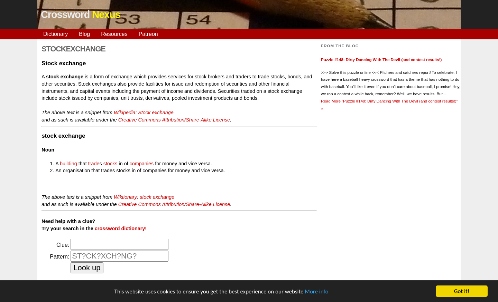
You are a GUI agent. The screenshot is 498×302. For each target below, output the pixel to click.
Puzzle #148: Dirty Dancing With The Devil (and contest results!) (381, 60)
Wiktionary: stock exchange (144, 197)
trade (94, 163)
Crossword (80, 14)
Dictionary (55, 34)
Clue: (62, 245)
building (68, 163)
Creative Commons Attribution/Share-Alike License (174, 120)
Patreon (148, 34)
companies (142, 163)
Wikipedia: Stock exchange (144, 112)
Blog (84, 34)
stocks (110, 163)
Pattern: (59, 257)
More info (316, 292)
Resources (114, 34)
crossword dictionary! (121, 228)
